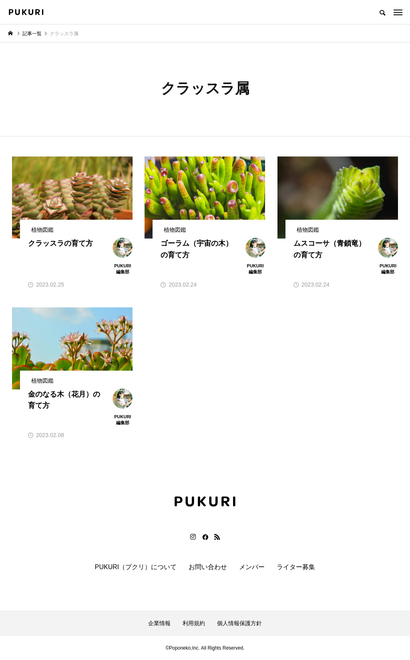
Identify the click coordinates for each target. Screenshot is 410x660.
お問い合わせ (208, 567)
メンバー (252, 567)
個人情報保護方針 (239, 623)
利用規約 (194, 623)
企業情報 (159, 623)
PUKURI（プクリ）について (136, 567)
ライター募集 (296, 567)
